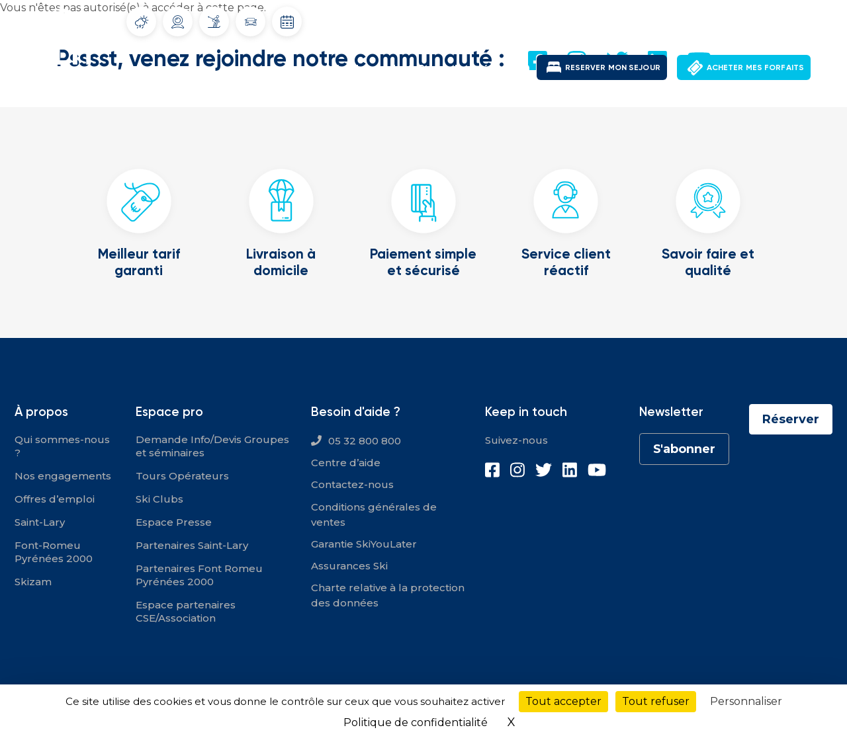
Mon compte (732, 19)
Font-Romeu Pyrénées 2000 (460, 68)
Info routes (251, 22)
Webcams (178, 22)
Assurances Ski (349, 565)
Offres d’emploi (55, 499)
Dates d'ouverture (287, 22)
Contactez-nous (352, 484)
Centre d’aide (345, 462)
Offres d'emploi (651, 19)
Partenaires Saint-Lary (192, 545)
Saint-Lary (351, 68)
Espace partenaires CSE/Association (186, 611)
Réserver (790, 419)
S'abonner (684, 449)
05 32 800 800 (364, 440)
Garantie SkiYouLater (364, 544)
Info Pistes (214, 21)
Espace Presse (174, 522)
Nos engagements (63, 476)
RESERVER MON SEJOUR (612, 67)
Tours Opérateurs (182, 476)
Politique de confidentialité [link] (415, 722)
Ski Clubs (159, 499)
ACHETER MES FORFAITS (755, 67)
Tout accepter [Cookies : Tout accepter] (563, 701)
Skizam (33, 581)
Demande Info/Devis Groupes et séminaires (212, 446)
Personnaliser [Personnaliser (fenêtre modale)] (746, 701)
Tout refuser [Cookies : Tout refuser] (656, 701)
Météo (141, 22)
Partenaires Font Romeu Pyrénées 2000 (199, 575)
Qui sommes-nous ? (62, 446)
